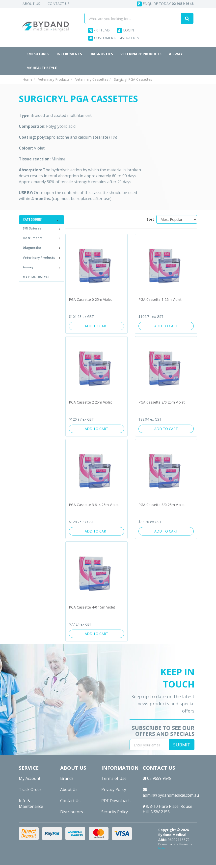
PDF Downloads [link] (116, 800)
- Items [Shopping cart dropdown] (99, 30)
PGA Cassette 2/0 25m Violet (161, 402)
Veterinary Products (141, 53)
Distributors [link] (71, 811)
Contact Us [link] (70, 800)
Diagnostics (101, 53)
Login (125, 30)
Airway (176, 53)
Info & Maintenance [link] (31, 803)
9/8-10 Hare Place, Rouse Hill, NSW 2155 (167, 809)
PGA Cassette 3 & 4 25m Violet (94, 504)
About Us (31, 3)
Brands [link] (67, 778)
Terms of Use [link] (114, 778)
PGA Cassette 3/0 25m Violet (161, 504)
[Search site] (187, 18)
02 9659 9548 (157, 778)
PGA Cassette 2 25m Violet (90, 402)
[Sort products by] (176, 219)
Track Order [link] (30, 789)
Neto (161, 848)
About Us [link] (69, 789)
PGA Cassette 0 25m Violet (90, 299)
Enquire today (165, 3)
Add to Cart (96, 326)
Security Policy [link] (114, 811)
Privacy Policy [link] (113, 789)
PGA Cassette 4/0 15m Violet (92, 607)
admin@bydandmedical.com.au (170, 793)
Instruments (69, 53)
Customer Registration (113, 38)
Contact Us (59, 3)
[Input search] (132, 18)
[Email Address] (149, 744)
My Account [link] (29, 778)
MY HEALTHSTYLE (42, 67)
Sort (150, 219)
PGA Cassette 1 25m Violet (160, 299)
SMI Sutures (38, 53)
